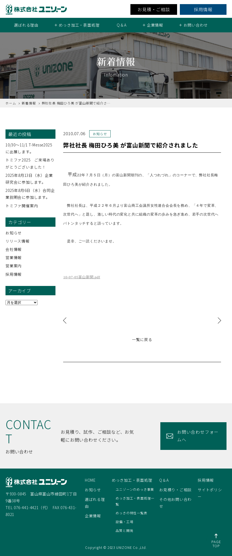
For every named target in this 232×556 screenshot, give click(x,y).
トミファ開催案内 (21, 205)
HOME (90, 480)
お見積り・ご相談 (175, 489)
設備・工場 (124, 521)
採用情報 (203, 9)
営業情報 (13, 257)
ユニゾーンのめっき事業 (135, 489)
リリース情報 (17, 241)
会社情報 (13, 249)
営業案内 (13, 265)
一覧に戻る (142, 339)
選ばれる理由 (26, 25)
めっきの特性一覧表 (131, 512)
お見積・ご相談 (154, 9)
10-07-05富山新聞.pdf (81, 277)
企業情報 (93, 515)
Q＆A (121, 25)
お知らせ (13, 232)
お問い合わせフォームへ (197, 436)
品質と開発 (124, 530)
